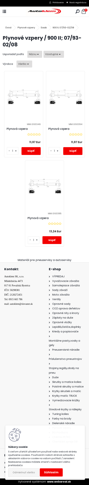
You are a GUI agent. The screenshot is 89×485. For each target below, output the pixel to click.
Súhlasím (51, 472)
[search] (77, 12)
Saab (44, 27)
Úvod (8, 27)
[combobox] (34, 54)
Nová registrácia (77, 2)
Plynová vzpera (17, 129)
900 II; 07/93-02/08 (63, 27)
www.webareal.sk (59, 481)
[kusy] (13, 151)
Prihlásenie (58, 2)
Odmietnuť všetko (24, 472)
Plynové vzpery (26, 27)
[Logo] (44, 11)
